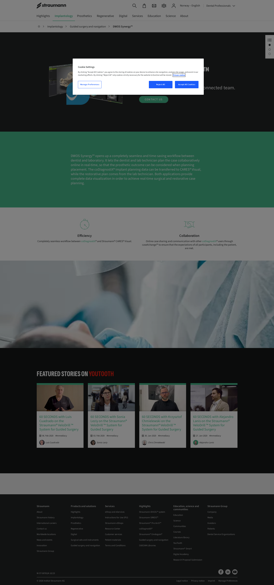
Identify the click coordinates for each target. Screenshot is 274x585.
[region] (138, 77)
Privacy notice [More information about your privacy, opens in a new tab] (179, 75)
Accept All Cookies (186, 84)
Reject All (160, 84)
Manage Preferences (89, 84)
